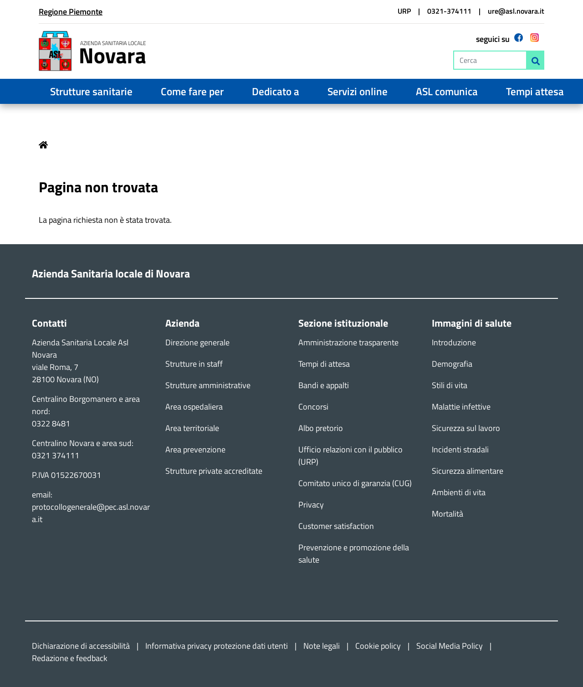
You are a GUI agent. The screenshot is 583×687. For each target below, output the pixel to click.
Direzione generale (197, 342)
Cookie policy (378, 646)
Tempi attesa (535, 91)
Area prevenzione (195, 449)
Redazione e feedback (69, 658)
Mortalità (447, 514)
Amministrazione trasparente (348, 342)
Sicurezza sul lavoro (466, 428)
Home (43, 145)
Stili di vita (449, 385)
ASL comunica (447, 91)
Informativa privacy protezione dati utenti (216, 646)
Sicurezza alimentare (467, 471)
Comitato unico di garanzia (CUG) (355, 483)
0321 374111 (55, 455)
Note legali (321, 646)
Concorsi (313, 406)
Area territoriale (192, 428)
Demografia (452, 364)
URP (404, 10)
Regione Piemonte (70, 11)
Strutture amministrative (208, 385)
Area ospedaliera (194, 406)
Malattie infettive (461, 406)
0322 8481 (51, 423)
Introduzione (454, 342)
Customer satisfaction (336, 526)
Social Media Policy (449, 646)
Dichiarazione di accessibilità (81, 646)
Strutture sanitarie (91, 91)
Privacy (311, 504)
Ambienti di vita (459, 492)
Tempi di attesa (324, 364)
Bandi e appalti (323, 385)
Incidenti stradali (460, 449)
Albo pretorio (320, 428)
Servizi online (357, 91)
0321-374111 (449, 10)
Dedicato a (275, 91)
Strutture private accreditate (213, 471)
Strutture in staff (194, 364)
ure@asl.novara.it (516, 10)
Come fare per (192, 91)
